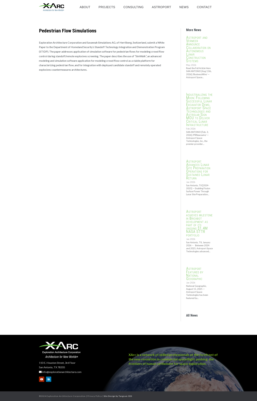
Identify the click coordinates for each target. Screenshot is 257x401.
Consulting (133, 7)
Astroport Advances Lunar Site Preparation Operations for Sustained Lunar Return (198, 169)
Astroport (161, 7)
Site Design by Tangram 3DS (118, 396)
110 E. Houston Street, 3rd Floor (57, 362)
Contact (204, 7)
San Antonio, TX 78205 (52, 367)
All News (192, 315)
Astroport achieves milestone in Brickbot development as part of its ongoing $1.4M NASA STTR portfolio (199, 223)
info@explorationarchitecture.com (61, 371)
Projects (107, 7)
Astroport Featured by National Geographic (194, 273)
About (85, 7)
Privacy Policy (94, 396)
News (184, 7)
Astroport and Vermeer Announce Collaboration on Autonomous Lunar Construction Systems (198, 49)
